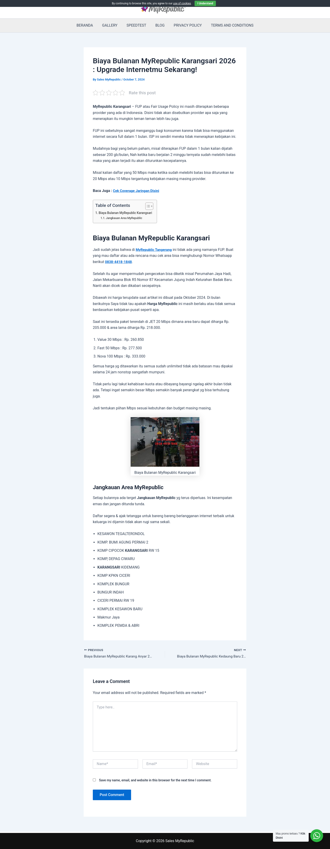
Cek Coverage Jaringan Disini (137, 191)
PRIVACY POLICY (185, 25)
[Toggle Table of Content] (149, 206)
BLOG (159, 25)
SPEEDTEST (137, 25)
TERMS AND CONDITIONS (227, 25)
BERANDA (89, 25)
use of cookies (182, 3)
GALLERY (112, 25)
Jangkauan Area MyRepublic (125, 218)
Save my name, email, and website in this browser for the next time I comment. (155, 780)
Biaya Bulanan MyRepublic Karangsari (127, 213)
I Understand (205, 3)
